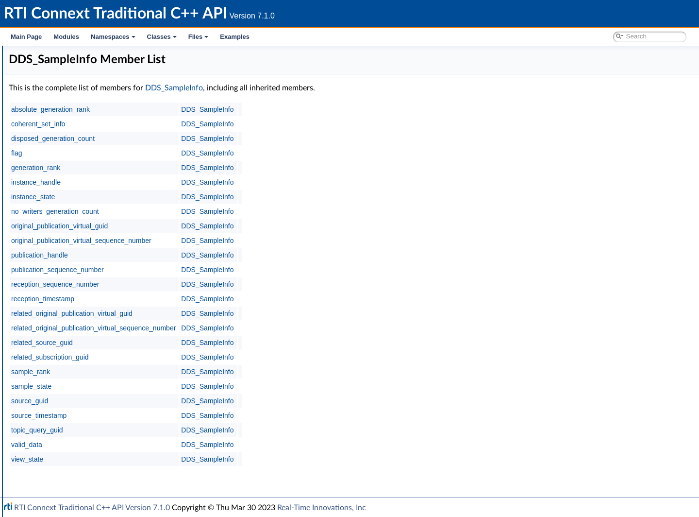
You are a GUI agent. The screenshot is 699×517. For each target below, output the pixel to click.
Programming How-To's (59, 450)
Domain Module (56, 140)
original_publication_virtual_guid (205, 226)
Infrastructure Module (65, 343)
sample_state (177, 386)
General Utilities (56, 385)
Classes (162, 36)
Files (198, 36)
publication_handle (185, 255)
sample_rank (176, 372)
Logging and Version (61, 375)
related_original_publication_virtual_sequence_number (239, 328)
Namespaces (113, 36)
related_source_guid (187, 342)
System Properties (59, 417)
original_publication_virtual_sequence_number (227, 240)
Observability (51, 396)
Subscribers (57, 182)
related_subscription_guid (195, 357)
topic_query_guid (183, 430)
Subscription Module (63, 172)
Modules (66, 36)
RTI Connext (35, 65)
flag (162, 153)
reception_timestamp (188, 299)
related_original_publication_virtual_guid (217, 313)
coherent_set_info (184, 124)
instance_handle (181, 182)
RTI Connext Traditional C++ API (57, 54)
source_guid (175, 401)
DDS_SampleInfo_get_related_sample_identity (116, 321)
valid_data (172, 444)
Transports (47, 353)
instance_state (178, 197)
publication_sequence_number (203, 270)
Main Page (26, 36)
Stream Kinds (67, 246)
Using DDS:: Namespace (61, 118)
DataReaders (59, 193)
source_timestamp (184, 415)
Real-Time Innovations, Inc (321, 508)
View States (65, 225)
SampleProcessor (65, 332)
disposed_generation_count (198, 138)
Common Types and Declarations (74, 86)
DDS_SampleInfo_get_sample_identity (104, 311)
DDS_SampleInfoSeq (79, 279)
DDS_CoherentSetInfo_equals (92, 289)
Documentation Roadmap (63, 97)
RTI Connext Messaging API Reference (89, 439)
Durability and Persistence (71, 407)
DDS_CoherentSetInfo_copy (90, 300)
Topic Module (52, 150)
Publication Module (61, 161)
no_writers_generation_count (201, 211)
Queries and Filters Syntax (71, 364)
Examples (235, 36)
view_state (173, 459)
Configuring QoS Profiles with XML (84, 428)
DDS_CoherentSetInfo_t (84, 257)
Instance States (70, 236)
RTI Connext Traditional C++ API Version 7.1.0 (92, 508)
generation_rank (181, 168)
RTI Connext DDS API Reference (73, 129)
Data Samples (60, 204)
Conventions (43, 107)
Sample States (69, 214)
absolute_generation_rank (196, 109)
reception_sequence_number (201, 284)
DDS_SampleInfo (73, 268)
